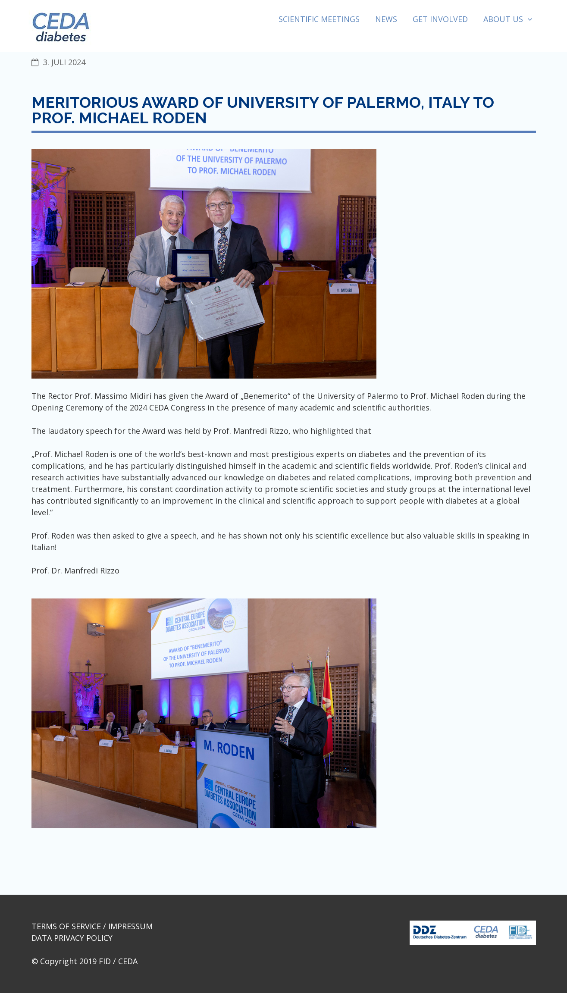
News (386, 19)
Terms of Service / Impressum (92, 926)
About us (503, 19)
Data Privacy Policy (72, 938)
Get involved (440, 19)
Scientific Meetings (319, 19)
